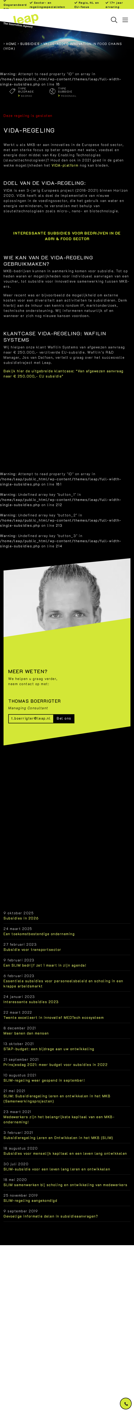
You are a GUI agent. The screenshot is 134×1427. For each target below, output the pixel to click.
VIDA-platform (65, 165)
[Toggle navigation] (125, 20)
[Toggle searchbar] (114, 20)
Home (11, 44)
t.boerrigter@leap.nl (31, 718)
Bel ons (64, 718)
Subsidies (30, 44)
